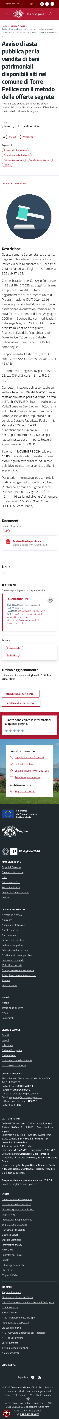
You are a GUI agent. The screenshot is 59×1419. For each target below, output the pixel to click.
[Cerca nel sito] (50, 14)
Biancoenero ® (31, 1407)
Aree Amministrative (12, 872)
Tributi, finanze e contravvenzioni (19, 975)
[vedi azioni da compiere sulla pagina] (26, 137)
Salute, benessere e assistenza (18, 970)
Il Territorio (7, 1045)
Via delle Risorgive (11, 1328)
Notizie (5, 1003)
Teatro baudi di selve (12, 1008)
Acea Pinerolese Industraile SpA (18, 1317)
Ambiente (7, 920)
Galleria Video (9, 1055)
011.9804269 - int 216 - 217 (31, 611)
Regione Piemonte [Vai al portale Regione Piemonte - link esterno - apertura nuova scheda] (12, 3)
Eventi (5, 1035)
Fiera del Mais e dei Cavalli (15, 1322)
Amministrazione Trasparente (17, 1199)
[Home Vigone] (28, 14)
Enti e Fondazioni (11, 887)
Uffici (4, 877)
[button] (6, 1413)
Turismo (6, 980)
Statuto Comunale (11, 1240)
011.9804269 (13, 1082)
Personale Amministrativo (15, 892)
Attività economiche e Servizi (17, 1060)
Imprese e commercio (13, 960)
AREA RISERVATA (27, 1414)
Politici (5, 897)
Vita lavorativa (9, 985)
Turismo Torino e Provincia (15, 1348)
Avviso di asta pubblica (26, 541)
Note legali (7, 1250)
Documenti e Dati (11, 882)
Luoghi (5, 1040)
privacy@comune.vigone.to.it (24, 1184)
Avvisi (22, 25)
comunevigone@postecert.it (23, 1093)
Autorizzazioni (9, 935)
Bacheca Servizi (10, 1235)
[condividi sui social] (9, 137)
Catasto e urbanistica (13, 940)
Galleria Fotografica (12, 1050)
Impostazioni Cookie (12, 1255)
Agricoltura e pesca (12, 915)
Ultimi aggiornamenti (13, 1265)
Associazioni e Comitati (14, 1065)
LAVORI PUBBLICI (17, 599)
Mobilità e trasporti (12, 965)
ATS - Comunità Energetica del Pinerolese (23, 1333)
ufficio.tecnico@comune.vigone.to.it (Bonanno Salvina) (22, 621)
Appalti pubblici (10, 930)
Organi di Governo (11, 867)
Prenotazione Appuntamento (17, 1219)
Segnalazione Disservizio (14, 1224)
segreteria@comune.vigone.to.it (25, 1097)
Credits (5, 1260)
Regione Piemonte (11, 1292)
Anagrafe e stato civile (13, 925)
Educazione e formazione (15, 950)
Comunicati (8, 1018)
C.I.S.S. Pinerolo (10, 1307)
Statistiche (7, 1270)
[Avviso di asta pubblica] (8, 541)
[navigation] (6, 14)
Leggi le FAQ (8, 1214)
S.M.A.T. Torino (9, 1312)
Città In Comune (42, 1395)
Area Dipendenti (10, 1353)
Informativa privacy (12, 1245)
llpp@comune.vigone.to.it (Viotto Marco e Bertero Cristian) (24, 615)
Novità (14, 25)
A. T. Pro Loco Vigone (12, 1338)
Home (4, 25)
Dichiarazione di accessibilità (16, 1204)
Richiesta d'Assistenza (13, 1230)
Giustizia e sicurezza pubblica (17, 955)
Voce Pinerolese (10, 1343)
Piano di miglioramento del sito (18, 1209)
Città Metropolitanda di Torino (17, 1297)
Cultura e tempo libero (13, 945)
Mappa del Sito (9, 1275)
